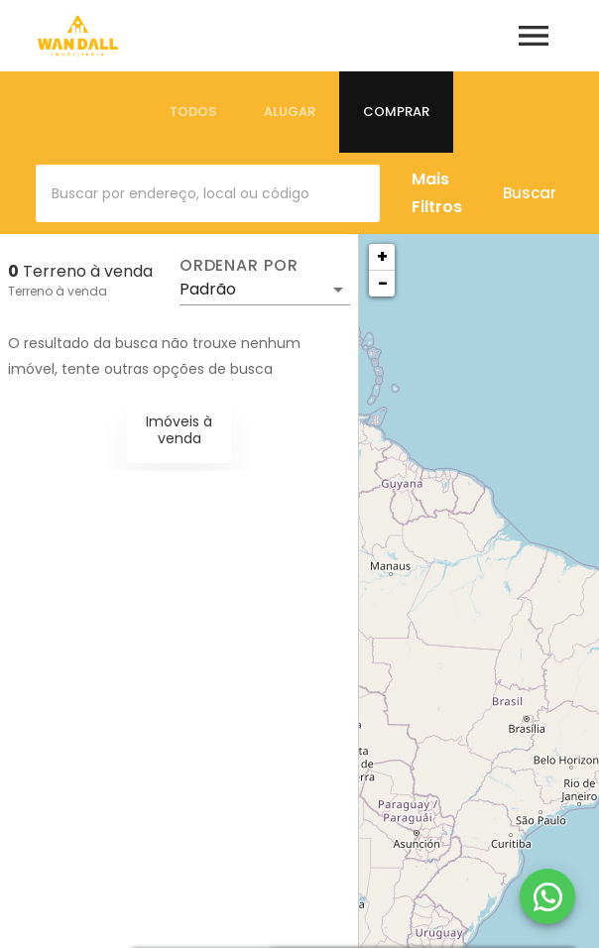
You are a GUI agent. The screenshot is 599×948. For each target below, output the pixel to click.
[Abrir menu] (533, 35)
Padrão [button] (208, 289)
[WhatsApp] (547, 896)
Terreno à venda (57, 291)
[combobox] (208, 193)
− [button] (383, 283)
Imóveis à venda (179, 430)
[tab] (193, 112)
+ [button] (382, 256)
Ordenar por (239, 266)
